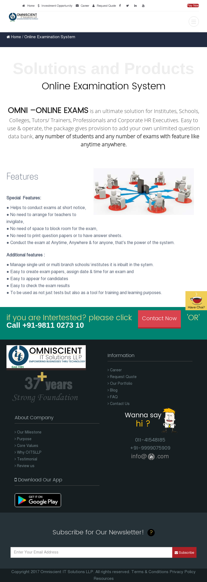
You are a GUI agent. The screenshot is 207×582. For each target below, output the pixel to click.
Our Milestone (28, 432)
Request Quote (103, 6)
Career (81, 6)
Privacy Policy (183, 571)
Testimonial (26, 459)
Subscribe (184, 553)
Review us (24, 466)
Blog (113, 390)
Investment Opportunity (54, 6)
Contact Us (119, 403)
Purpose (23, 439)
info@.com (150, 456)
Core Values (26, 445)
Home (27, 6)
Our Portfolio (120, 383)
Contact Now (159, 318)
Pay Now (193, 5)
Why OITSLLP (28, 452)
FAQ (113, 397)
